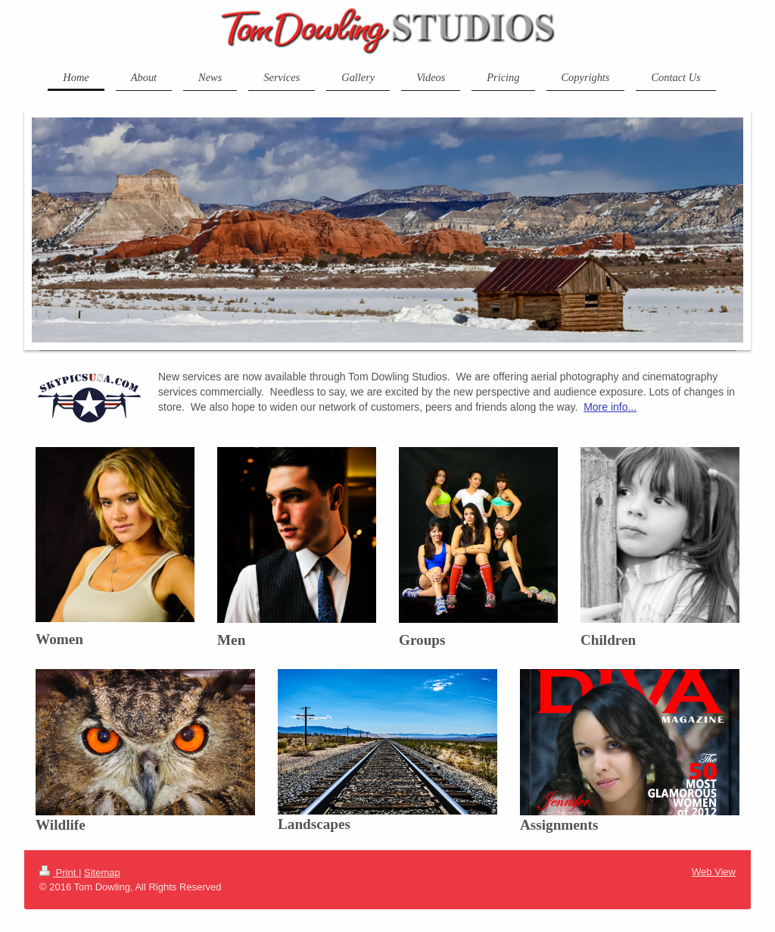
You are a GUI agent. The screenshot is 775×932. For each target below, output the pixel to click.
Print (59, 872)
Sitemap (102, 872)
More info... (610, 407)
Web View (714, 871)
